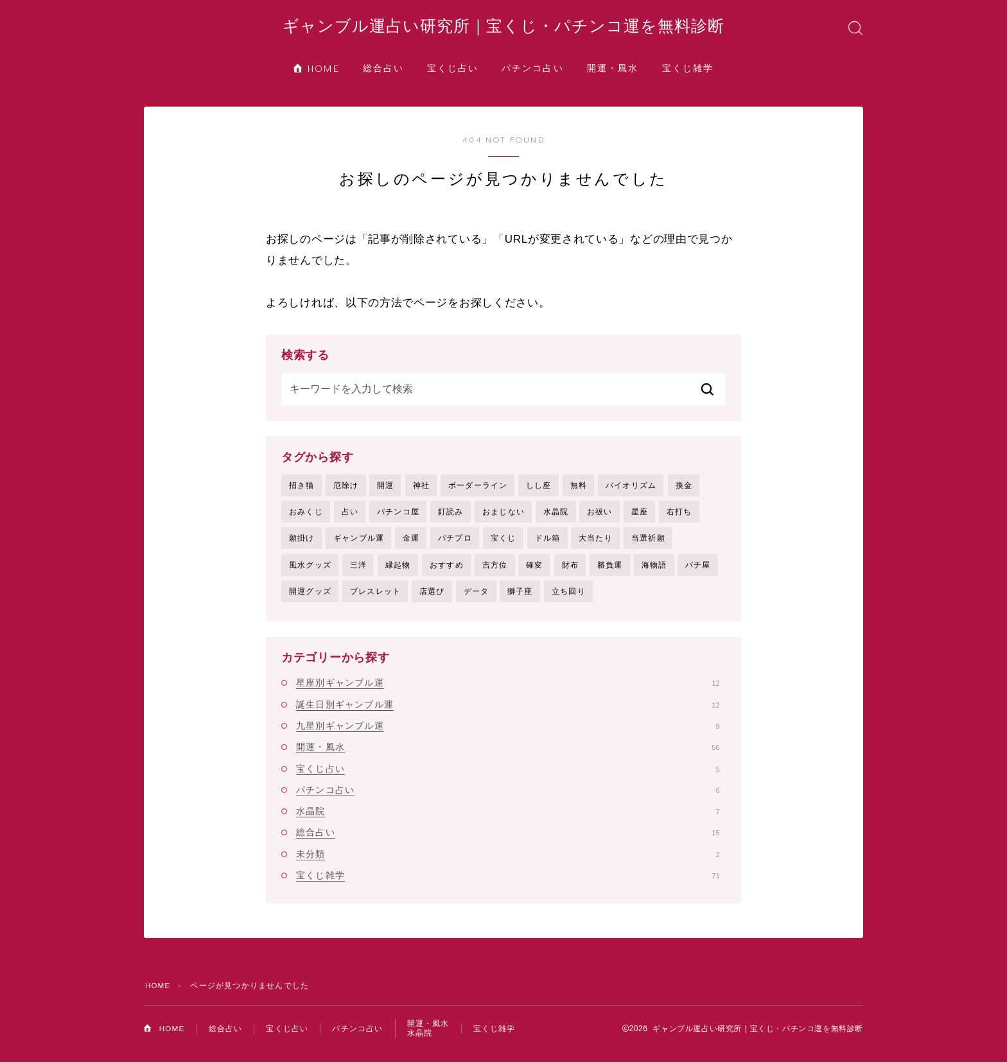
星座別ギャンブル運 (508, 690)
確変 (534, 570)
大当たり (596, 543)
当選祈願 (648, 543)
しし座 (539, 489)
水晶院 (556, 516)
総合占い (383, 72)
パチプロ (455, 543)
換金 (684, 489)
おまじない (503, 516)
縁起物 (398, 570)
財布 (570, 570)
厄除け (346, 489)
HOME (316, 72)
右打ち (679, 516)
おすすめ (447, 570)
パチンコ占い (533, 72)
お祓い (600, 516)
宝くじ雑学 (688, 72)
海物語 (654, 570)
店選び (432, 597)
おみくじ (306, 516)
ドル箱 (548, 543)
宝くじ (503, 543)
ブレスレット (375, 597)
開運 (385, 489)
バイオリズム (631, 489)
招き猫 (302, 489)
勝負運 (610, 570)
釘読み (451, 516)
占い (350, 516)
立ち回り (569, 597)
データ (476, 597)
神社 (421, 489)
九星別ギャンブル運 (508, 732)
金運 (411, 543)
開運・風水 (613, 72)
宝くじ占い (453, 72)
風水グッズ (310, 570)
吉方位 (495, 570)
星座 (639, 516)
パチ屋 (698, 570)
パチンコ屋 (398, 516)
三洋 (358, 570)
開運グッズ (310, 597)
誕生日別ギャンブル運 (508, 711)
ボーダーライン (477, 489)
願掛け (302, 543)
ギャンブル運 (358, 543)
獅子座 (520, 597)
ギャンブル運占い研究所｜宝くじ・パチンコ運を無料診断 (503, 28)
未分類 (508, 861)
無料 (578, 489)
